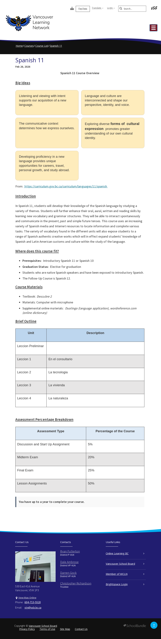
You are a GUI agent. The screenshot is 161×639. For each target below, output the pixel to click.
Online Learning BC (125, 553)
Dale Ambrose (69, 562)
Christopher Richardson (75, 583)
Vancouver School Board (125, 563)
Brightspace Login (125, 584)
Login (107, 7)
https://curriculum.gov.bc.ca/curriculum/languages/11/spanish (66, 186)
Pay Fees (79, 8)
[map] (68, 8)
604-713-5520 (33, 602)
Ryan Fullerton (70, 551)
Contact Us (81, 629)
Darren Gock (68, 573)
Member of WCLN (125, 574)
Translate (94, 7)
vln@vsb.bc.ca (33, 607)
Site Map (65, 629)
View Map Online (27, 597)
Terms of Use (47, 629)
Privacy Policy (27, 629)
